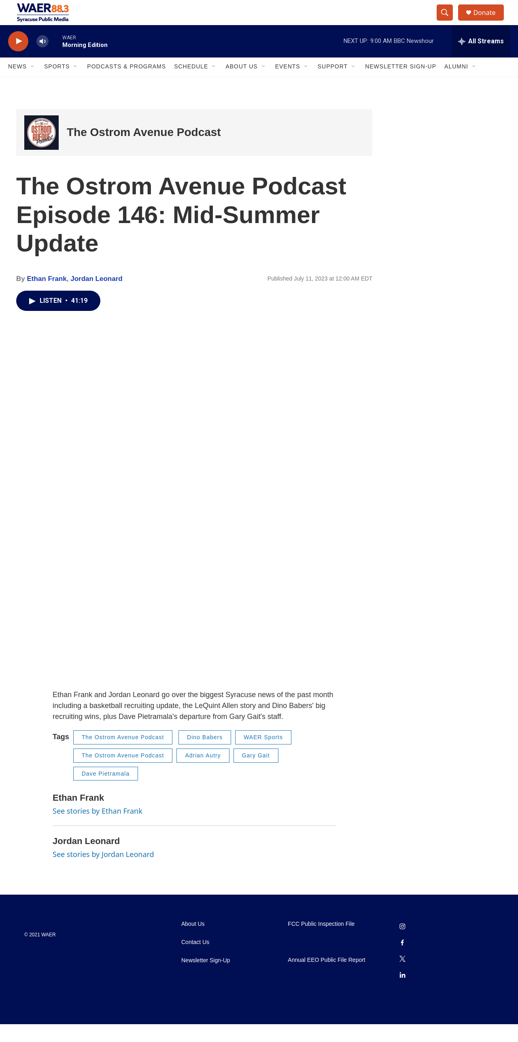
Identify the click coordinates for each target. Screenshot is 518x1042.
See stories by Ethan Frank (97, 828)
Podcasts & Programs (126, 84)
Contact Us (195, 960)
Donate (489, 21)
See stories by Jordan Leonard (103, 871)
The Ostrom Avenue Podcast (144, 150)
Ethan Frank (46, 296)
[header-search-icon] (448, 21)
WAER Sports (263, 755)
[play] (18, 59)
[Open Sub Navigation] (33, 84)
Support (333, 84)
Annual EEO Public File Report (326, 977)
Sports (57, 84)
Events (287, 84)
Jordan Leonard (96, 296)
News (17, 84)
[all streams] (481, 59)
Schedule (191, 84)
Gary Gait (256, 773)
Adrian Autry (203, 773)
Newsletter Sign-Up (400, 84)
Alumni (456, 84)
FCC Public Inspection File (321, 942)
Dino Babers (205, 755)
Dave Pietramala (106, 791)
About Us (241, 84)
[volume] (42, 59)
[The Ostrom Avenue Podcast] (41, 150)
